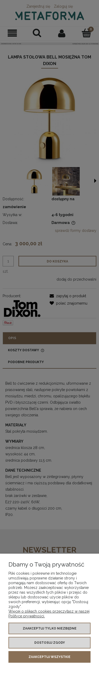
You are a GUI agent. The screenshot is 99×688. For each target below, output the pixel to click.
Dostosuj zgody (49, 643)
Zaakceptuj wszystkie (49, 657)
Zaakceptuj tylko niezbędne (50, 628)
